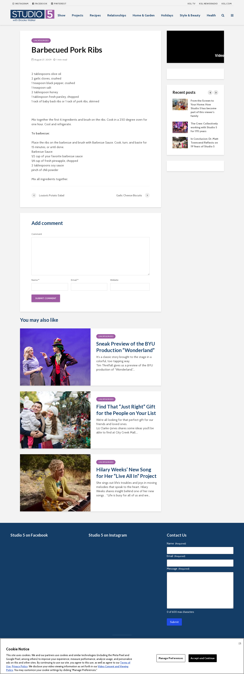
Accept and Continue (203, 658)
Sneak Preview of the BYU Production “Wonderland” (125, 347)
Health (211, 15)
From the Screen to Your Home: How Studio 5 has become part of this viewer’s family (203, 108)
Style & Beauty (190, 15)
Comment (36, 234)
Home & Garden (144, 15)
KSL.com (227, 3)
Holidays (167, 15)
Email (74, 280)
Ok (239, 643)
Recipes (95, 15)
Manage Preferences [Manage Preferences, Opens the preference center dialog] (171, 658)
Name (35, 280)
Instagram (20, 3)
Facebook (39, 3)
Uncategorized (41, 40)
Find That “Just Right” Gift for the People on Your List (126, 410)
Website (114, 280)
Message (178, 568)
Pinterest (58, 3)
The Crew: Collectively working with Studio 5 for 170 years (204, 127)
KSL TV (191, 3)
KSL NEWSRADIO (208, 3)
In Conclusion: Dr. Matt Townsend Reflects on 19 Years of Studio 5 (204, 142)
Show (61, 15)
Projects (77, 15)
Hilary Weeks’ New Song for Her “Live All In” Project (126, 472)
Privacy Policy (20, 666)
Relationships (116, 15)
